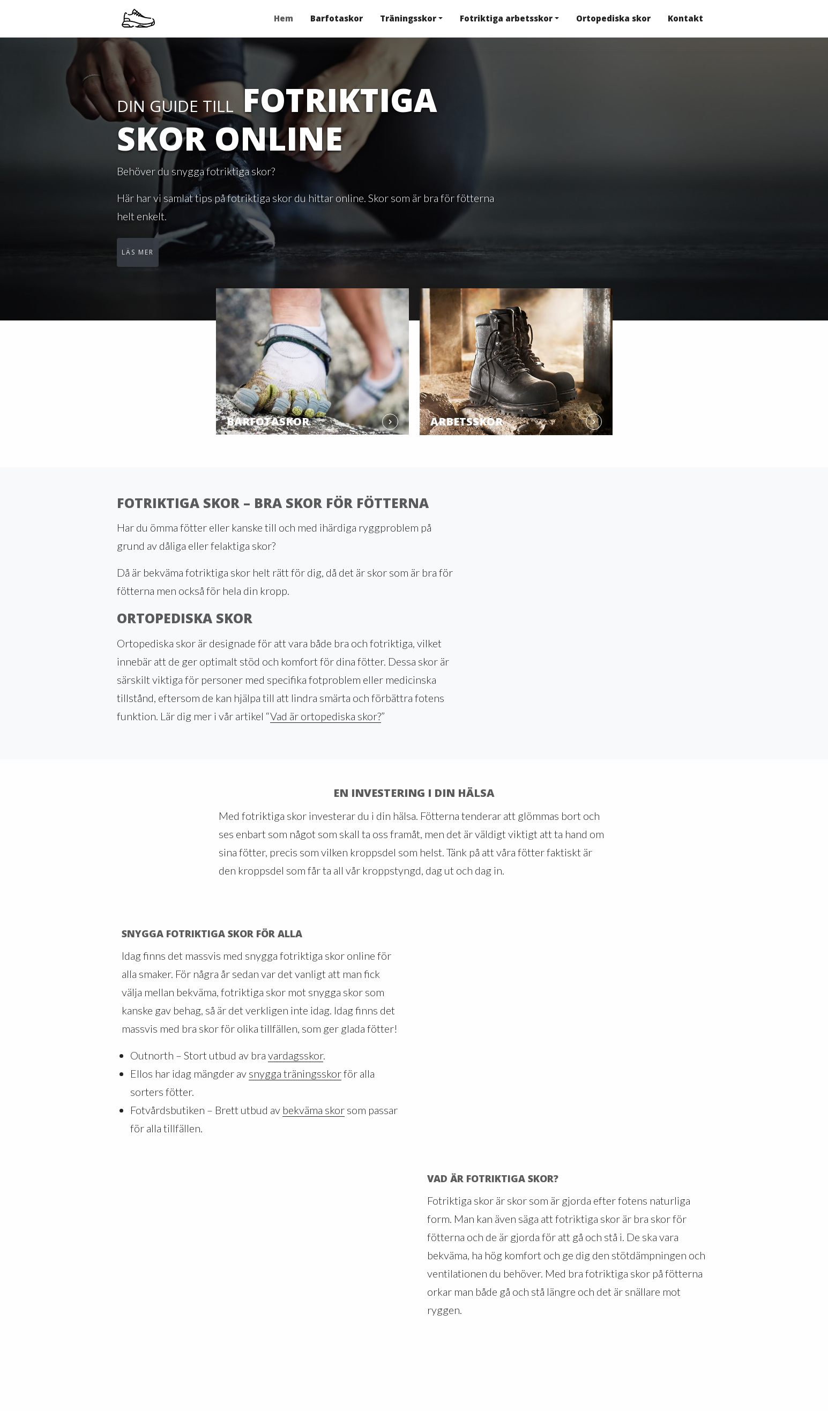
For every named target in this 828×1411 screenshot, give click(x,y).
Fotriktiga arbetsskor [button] (506, 18)
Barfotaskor (336, 18)
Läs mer (138, 252)
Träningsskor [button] (408, 18)
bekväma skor (313, 1109)
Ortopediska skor (613, 18)
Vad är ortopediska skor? (325, 716)
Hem (283, 18)
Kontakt (685, 18)
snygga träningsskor (295, 1073)
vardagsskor (295, 1055)
